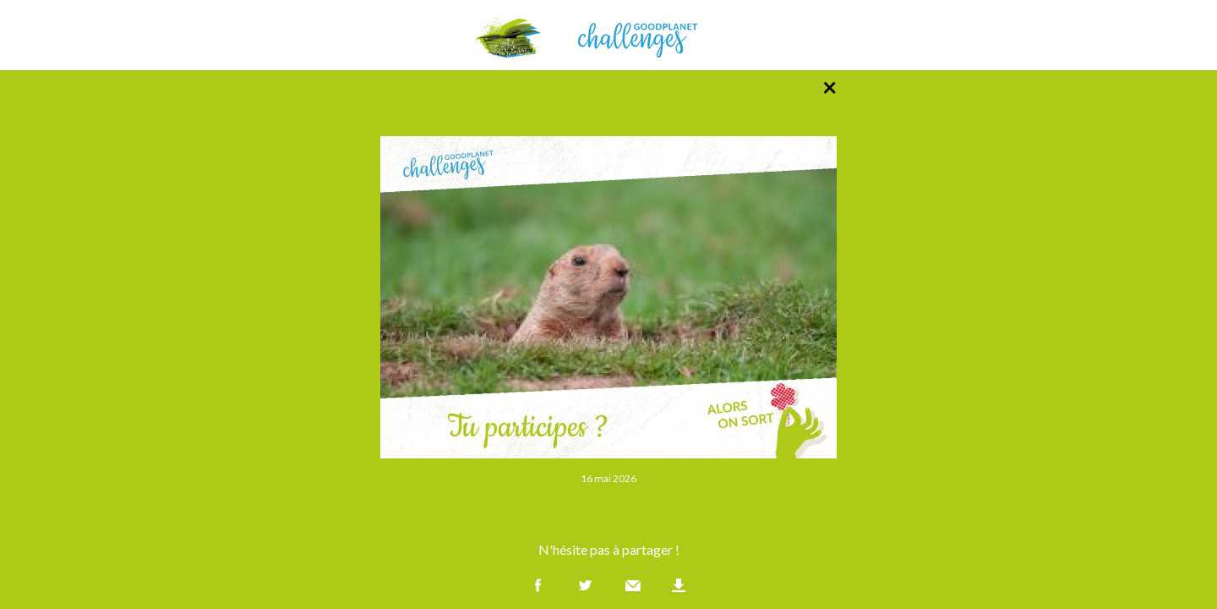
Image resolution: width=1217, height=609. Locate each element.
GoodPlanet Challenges (608, 35)
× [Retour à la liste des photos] (829, 86)
